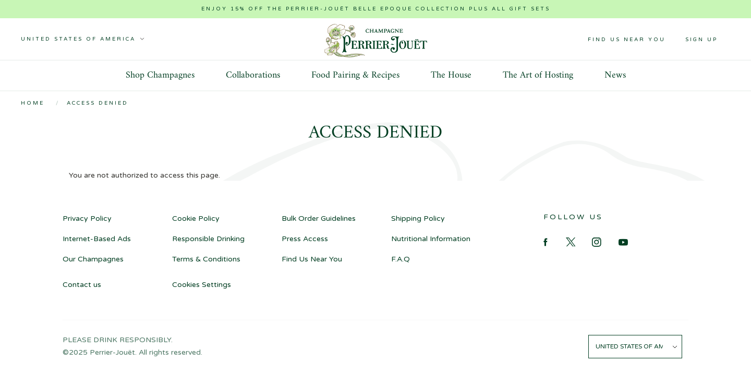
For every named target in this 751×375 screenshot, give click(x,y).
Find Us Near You (626, 39)
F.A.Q (400, 259)
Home (32, 103)
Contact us (82, 284)
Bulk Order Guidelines (319, 218)
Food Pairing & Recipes (355, 75)
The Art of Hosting (538, 75)
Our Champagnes (93, 259)
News (615, 75)
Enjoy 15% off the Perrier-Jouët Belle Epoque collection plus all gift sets (375, 9)
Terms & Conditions (206, 259)
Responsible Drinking (208, 238)
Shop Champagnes (160, 75)
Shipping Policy (418, 218)
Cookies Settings (201, 284)
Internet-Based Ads (97, 238)
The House (451, 75)
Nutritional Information (430, 238)
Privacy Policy (87, 218)
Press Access (305, 238)
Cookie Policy (196, 218)
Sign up (701, 39)
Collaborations (253, 75)
